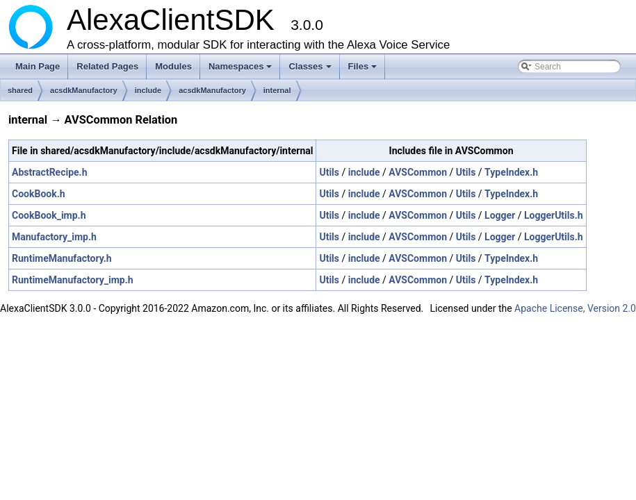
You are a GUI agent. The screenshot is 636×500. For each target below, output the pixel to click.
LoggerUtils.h (553, 215)
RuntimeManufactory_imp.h (72, 279)
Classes (310, 70)
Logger (499, 215)
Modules (173, 66)
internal (277, 90)
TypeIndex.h (511, 172)
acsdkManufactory (83, 90)
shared (20, 90)
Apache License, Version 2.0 (575, 308)
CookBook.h (38, 193)
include (148, 90)
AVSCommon (418, 172)
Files (364, 70)
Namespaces (242, 70)
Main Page (37, 66)
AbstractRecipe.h (50, 172)
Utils (329, 172)
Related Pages (107, 66)
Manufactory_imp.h (54, 236)
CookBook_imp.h (49, 215)
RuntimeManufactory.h (62, 258)
